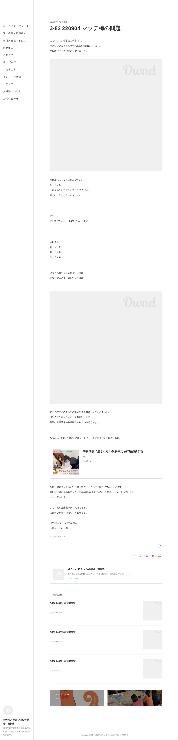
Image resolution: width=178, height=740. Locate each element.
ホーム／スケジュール (16, 26)
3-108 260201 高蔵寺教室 (62, 661)
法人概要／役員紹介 (14, 33)
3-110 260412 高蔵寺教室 (62, 603)
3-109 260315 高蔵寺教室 (62, 632)
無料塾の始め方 (12, 91)
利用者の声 (9, 69)
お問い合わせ (11, 98)
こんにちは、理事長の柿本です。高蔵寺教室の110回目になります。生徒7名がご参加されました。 (92, 609)
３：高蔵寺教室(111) (57, 536)
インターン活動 (12, 76)
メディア (8, 84)
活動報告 (8, 47)
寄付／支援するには (14, 40)
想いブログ (9, 62)
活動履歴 (8, 55)
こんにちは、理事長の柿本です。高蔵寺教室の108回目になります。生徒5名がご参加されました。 (92, 667)
